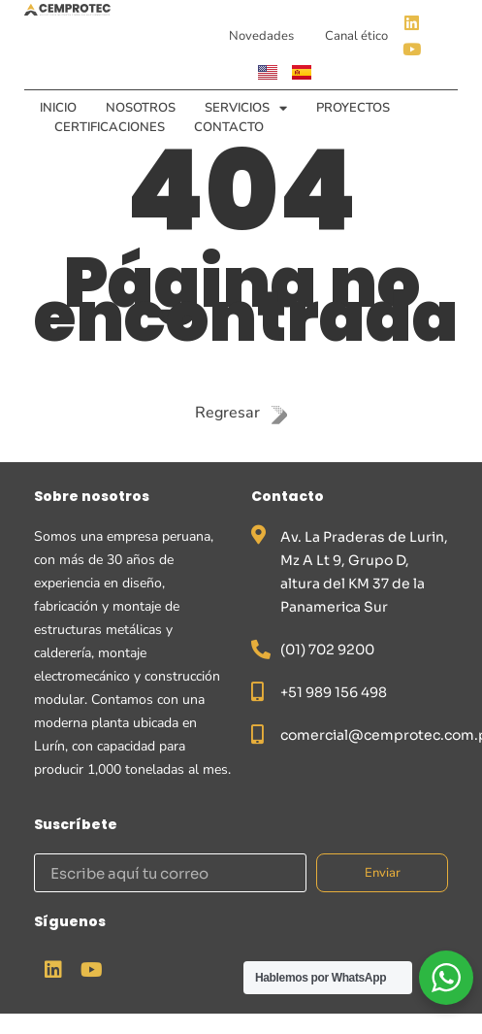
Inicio (58, 108)
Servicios (246, 107)
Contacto (229, 127)
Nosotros (141, 108)
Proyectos (353, 108)
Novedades (261, 36)
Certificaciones (109, 127)
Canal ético (356, 36)
